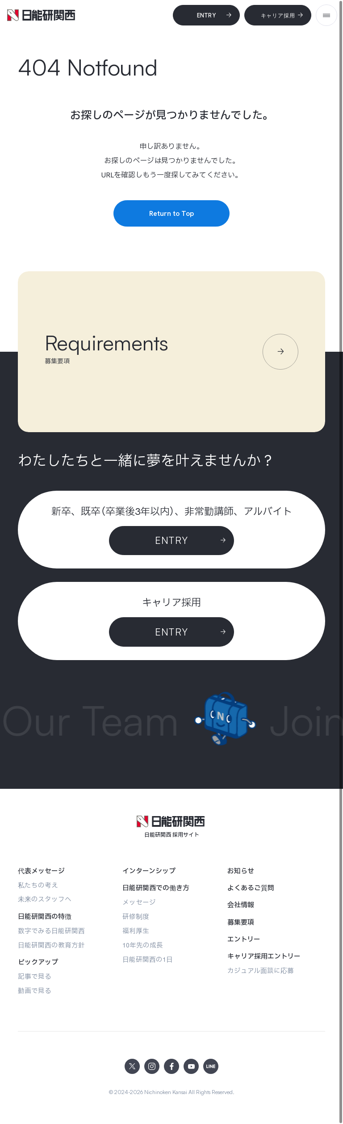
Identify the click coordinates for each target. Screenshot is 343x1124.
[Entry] (206, 15)
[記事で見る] (34, 976)
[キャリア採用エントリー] (264, 956)
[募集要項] (240, 922)
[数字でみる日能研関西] (51, 930)
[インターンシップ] (149, 871)
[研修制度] (135, 916)
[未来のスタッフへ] (44, 899)
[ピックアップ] (38, 962)
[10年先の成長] (142, 945)
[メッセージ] (139, 902)
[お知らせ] (240, 871)
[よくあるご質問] (250, 888)
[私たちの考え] (38, 885)
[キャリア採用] (277, 15)
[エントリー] (243, 939)
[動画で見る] (34, 990)
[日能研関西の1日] (147, 959)
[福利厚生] (135, 930)
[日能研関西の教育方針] (51, 945)
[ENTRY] (171, 632)
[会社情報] (240, 905)
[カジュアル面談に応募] (260, 970)
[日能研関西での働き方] (155, 888)
